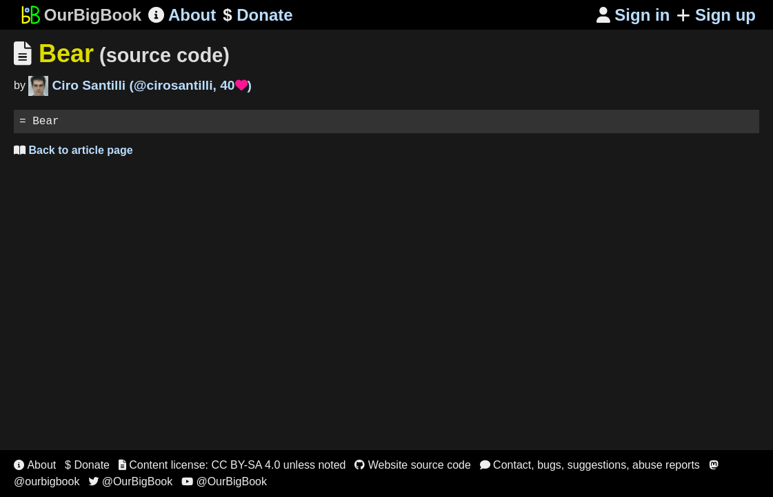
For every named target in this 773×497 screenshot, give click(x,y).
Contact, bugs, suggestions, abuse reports (590, 465)
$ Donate (87, 465)
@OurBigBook (130, 481)
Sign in (633, 15)
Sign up (716, 15)
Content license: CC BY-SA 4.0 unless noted (232, 465)
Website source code (412, 465)
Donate (257, 15)
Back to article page (73, 153)
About (182, 15)
